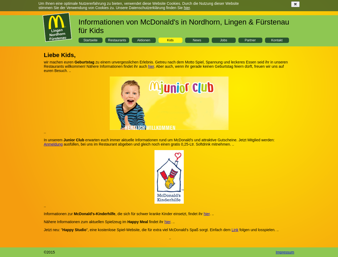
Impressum (285, 252)
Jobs (223, 40)
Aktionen (143, 40)
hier (187, 8)
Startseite (90, 40)
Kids (170, 40)
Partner (250, 40)
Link (234, 230)
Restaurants (117, 40)
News (197, 40)
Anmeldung (53, 144)
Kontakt (277, 40)
